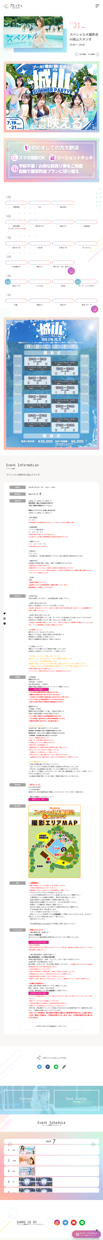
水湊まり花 (63, 247)
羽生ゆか (63, 305)
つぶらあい (40, 286)
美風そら (40, 305)
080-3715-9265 (43, 923)
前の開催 (82, 54)
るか (39, 207)
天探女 (63, 286)
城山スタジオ (33, 494)
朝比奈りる (40, 226)
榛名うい (40, 266)
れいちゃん (87, 247)
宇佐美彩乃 (16, 266)
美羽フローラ (86, 305)
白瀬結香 (86, 226)
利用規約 (52, 1026)
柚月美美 (16, 226)
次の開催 (91, 54)
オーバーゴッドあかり (87, 286)
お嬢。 (16, 305)
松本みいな (16, 247)
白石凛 (39, 247)
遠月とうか (16, 286)
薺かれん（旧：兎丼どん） (63, 266)
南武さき (63, 226)
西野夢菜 (16, 207)
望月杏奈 (63, 207)
